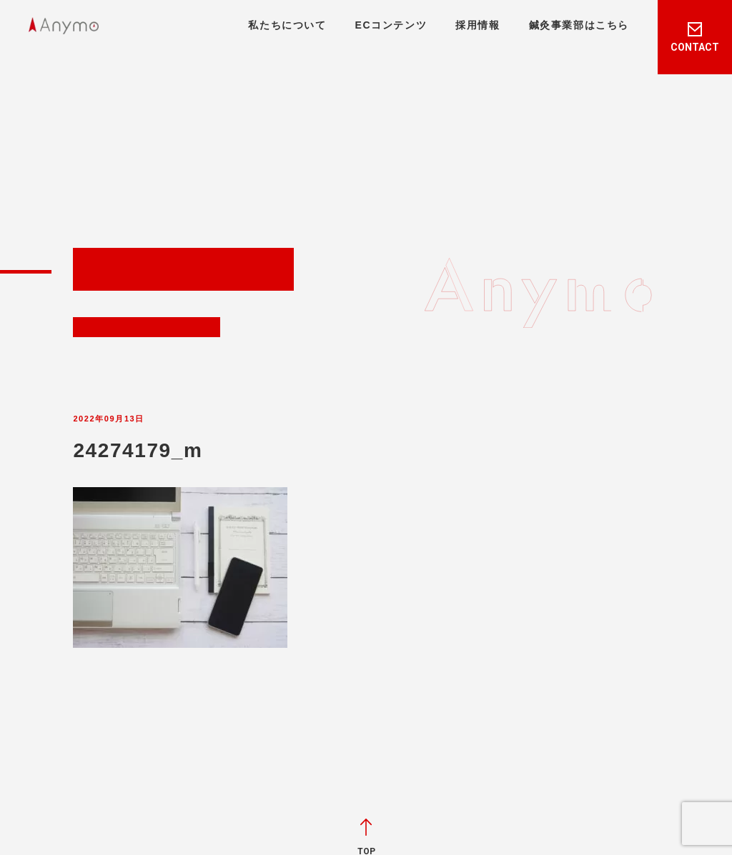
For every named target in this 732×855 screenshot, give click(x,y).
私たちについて (287, 25)
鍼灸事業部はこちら (579, 25)
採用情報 (477, 25)
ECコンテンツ (391, 25)
